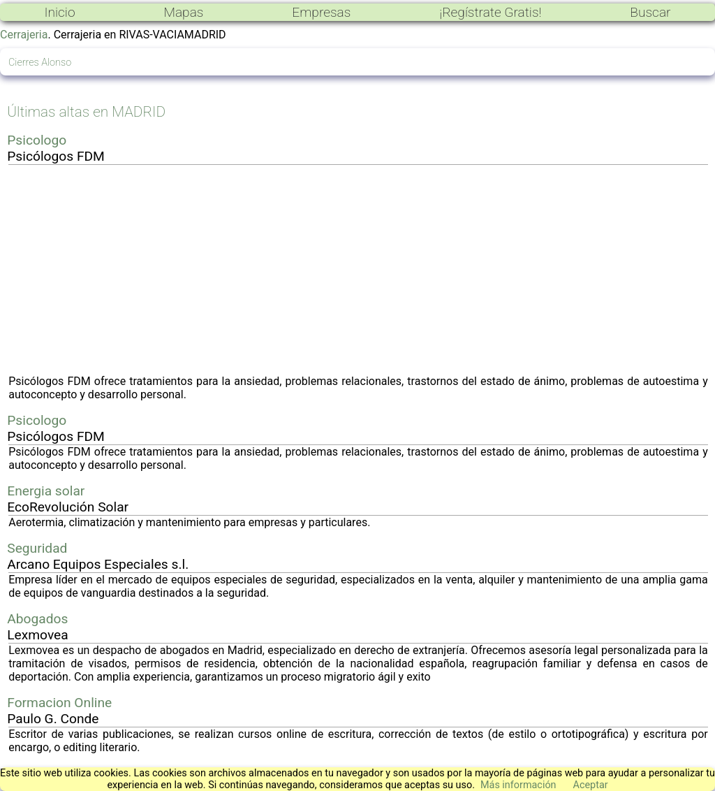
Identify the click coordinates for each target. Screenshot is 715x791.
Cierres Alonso (39, 62)
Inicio (59, 12)
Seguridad (37, 548)
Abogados (37, 619)
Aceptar (590, 785)
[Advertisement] (358, 270)
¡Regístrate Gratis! (490, 12)
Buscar (650, 12)
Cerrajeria (23, 34)
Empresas (321, 12)
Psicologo (36, 140)
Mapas (183, 12)
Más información (518, 785)
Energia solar (45, 491)
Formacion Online (59, 703)
